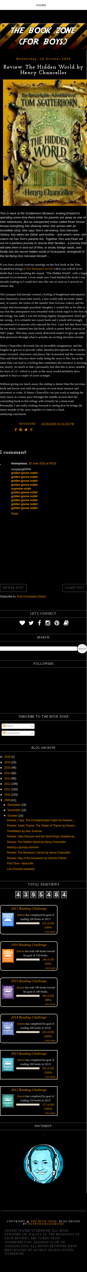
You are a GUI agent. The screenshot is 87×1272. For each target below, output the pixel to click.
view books (50, 931)
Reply (14, 513)
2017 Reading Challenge (29, 908)
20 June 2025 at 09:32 (42, 463)
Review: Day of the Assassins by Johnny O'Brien (37, 858)
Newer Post (13, 588)
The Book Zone (44, 1221)
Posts (8, 726)
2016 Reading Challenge (29, 945)
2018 (7, 756)
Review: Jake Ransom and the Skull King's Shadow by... (42, 836)
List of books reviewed (21, 869)
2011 (7, 789)
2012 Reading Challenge (29, 1090)
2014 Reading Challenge (29, 1017)
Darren (21, 915)
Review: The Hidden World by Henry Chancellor (36, 842)
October (13, 815)
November (14, 810)
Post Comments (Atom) (31, 596)
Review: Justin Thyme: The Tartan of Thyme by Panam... (42, 825)
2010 (7, 794)
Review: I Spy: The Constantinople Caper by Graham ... (41, 820)
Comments (11, 733)
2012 (7, 783)
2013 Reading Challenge (29, 1053)
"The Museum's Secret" (39, 268)
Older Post (74, 588)
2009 (7, 800)
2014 (7, 773)
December (14, 804)
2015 (7, 767)
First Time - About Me (20, 863)
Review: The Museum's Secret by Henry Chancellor (39, 852)
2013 (7, 778)
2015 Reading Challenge (29, 981)
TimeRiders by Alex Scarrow (24, 831)
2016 (7, 762)
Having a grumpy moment (23, 847)
